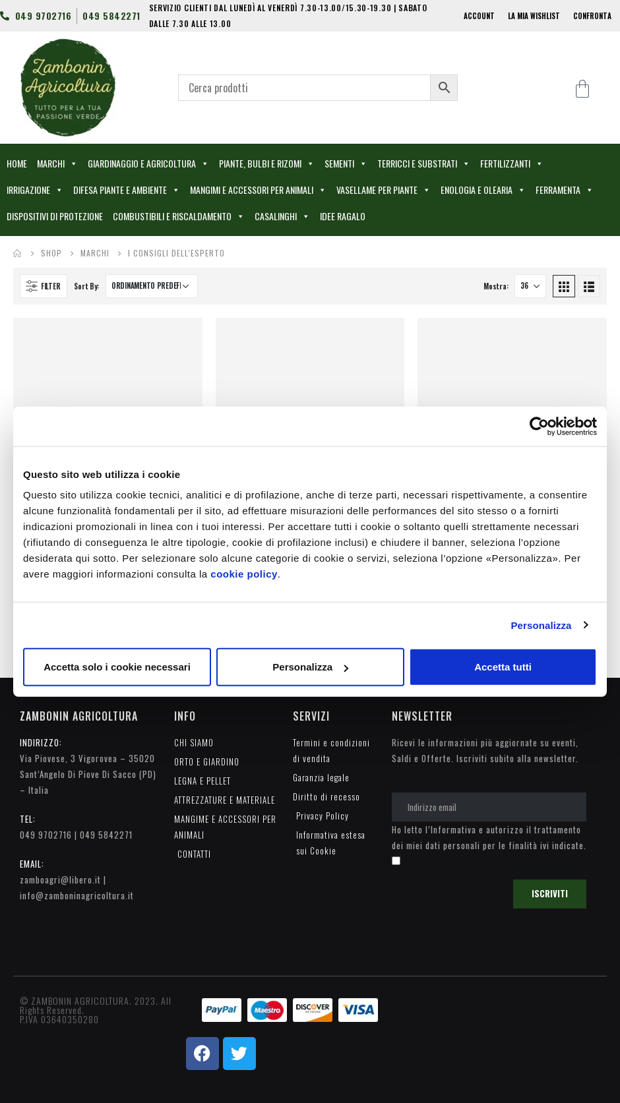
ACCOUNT (479, 16)
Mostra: (495, 286)
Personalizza (541, 624)
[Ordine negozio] (152, 286)
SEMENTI (346, 163)
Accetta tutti (503, 666)
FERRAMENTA (565, 190)
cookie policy (244, 574)
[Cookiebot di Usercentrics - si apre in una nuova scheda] (539, 426)
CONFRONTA (592, 16)
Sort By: (86, 286)
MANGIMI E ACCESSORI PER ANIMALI (258, 190)
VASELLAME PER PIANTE (383, 190)
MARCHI (57, 163)
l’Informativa (450, 829)
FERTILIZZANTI (511, 163)
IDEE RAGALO (342, 216)
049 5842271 (106, 834)
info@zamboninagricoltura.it (77, 895)
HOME (17, 163)
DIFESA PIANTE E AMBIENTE (126, 190)
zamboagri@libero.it (60, 879)
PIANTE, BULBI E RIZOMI (267, 163)
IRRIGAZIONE (35, 190)
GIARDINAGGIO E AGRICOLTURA (148, 163)
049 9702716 (46, 834)
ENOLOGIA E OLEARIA (483, 190)
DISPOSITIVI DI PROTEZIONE (55, 216)
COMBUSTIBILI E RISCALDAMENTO (179, 216)
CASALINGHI (282, 216)
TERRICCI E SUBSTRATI (423, 163)
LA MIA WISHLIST (534, 16)
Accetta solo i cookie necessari (117, 666)
